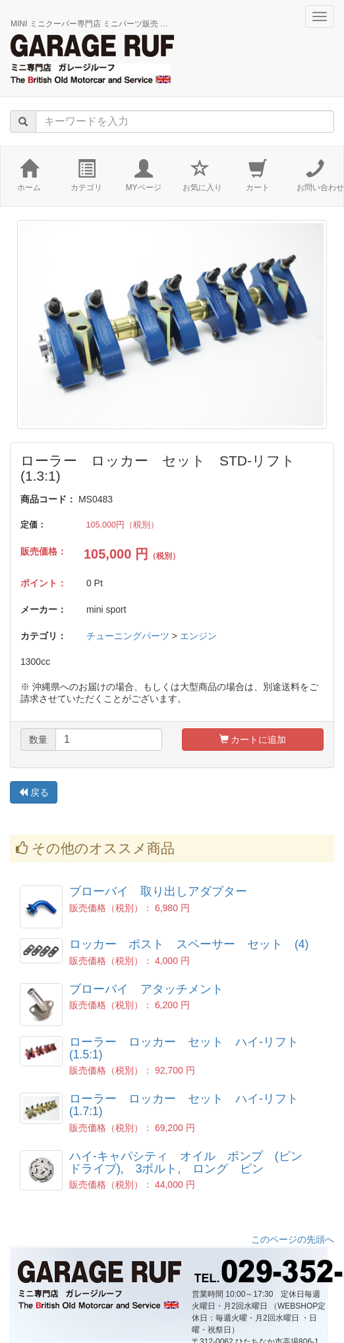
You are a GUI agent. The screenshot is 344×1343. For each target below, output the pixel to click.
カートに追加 (253, 739)
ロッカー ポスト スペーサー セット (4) (188, 944)
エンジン (198, 636)
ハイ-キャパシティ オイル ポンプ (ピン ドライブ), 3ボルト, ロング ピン (191, 1162)
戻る (33, 792)
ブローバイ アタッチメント (146, 989)
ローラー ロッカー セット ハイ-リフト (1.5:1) (189, 1048)
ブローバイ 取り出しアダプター (158, 891)
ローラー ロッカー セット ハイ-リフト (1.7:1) (189, 1105)
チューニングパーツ (127, 636)
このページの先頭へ (292, 1239)
